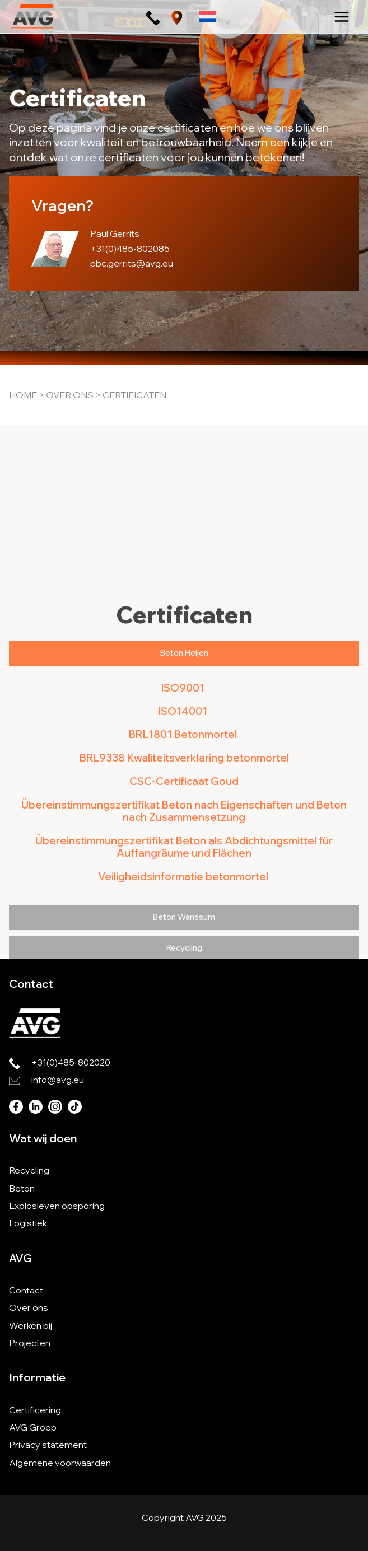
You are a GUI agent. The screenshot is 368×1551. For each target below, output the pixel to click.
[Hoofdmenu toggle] (342, 17)
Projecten (29, 1342)
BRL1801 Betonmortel (184, 887)
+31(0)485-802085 (130, 248)
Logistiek (28, 1222)
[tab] (184, 806)
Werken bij (30, 1325)
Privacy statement (48, 1444)
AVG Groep (33, 1427)
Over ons (70, 394)
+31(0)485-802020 (70, 1062)
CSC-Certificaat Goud (184, 934)
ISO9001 (184, 840)
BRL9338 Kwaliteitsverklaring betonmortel (184, 911)
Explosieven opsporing (57, 1205)
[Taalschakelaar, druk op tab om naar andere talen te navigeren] (208, 16)
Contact (26, 1290)
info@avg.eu (57, 1079)
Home (23, 394)
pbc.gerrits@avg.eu (131, 263)
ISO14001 (184, 864)
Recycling (29, 1170)
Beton (22, 1188)
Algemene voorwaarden (60, 1462)
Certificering (35, 1409)
